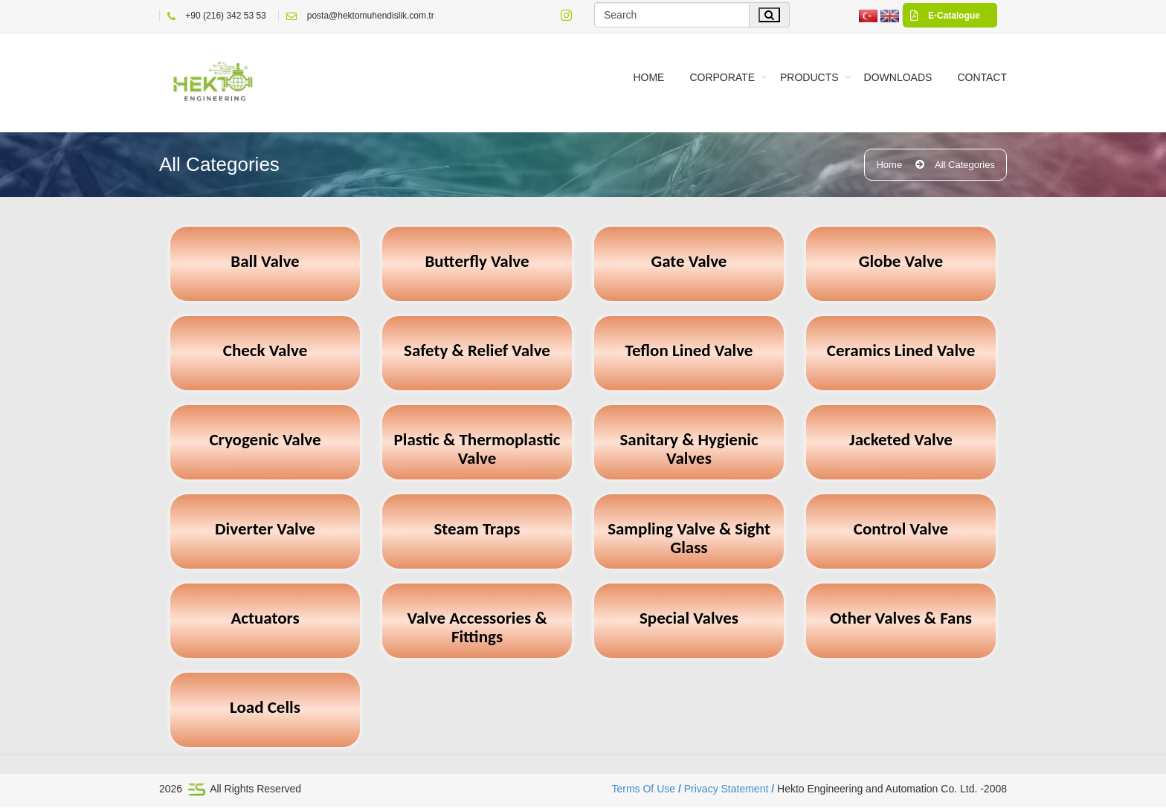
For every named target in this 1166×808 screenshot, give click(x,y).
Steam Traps (477, 529)
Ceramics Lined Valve (901, 351)
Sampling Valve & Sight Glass (689, 539)
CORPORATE (722, 77)
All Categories (965, 165)
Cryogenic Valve (265, 440)
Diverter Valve (265, 529)
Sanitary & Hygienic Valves (688, 450)
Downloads (898, 77)
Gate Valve (689, 262)
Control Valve (901, 529)
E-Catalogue (941, 15)
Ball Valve (265, 262)
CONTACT (982, 77)
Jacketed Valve (901, 440)
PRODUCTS (809, 77)
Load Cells (265, 708)
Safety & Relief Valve (477, 351)
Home (648, 77)
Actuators (265, 619)
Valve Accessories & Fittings (477, 628)
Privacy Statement (727, 789)
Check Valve (265, 351)
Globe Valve (901, 262)
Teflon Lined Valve (689, 351)
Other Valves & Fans (901, 619)
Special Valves (689, 619)
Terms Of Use (645, 789)
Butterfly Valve (477, 262)
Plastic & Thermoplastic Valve (477, 450)
